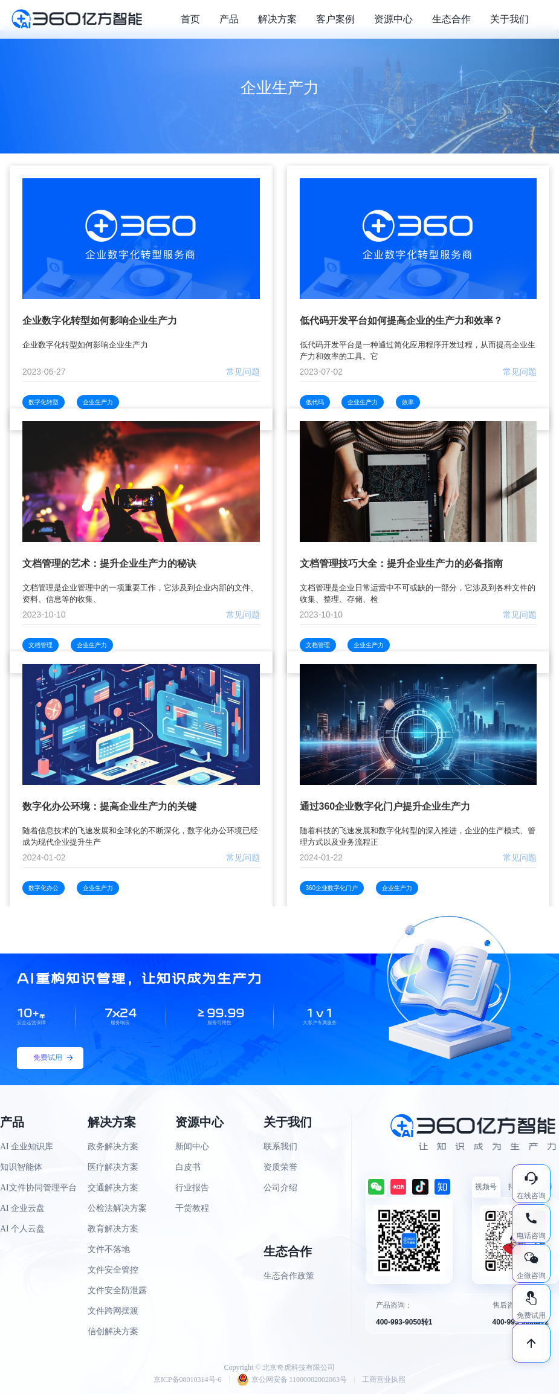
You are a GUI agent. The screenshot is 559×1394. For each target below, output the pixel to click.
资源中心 (393, 19)
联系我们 (280, 1146)
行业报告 (192, 1187)
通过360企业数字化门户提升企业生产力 (385, 806)
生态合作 (451, 19)
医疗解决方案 (113, 1167)
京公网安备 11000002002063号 (292, 1379)
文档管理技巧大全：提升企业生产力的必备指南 (401, 563)
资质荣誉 (280, 1167)
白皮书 (188, 1167)
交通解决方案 (113, 1187)
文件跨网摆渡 (113, 1310)
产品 (229, 19)
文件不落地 (109, 1249)
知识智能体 (21, 1167)
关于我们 (509, 19)
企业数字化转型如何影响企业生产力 (99, 320)
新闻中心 (192, 1146)
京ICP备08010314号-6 (187, 1379)
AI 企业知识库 (26, 1146)
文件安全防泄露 (117, 1290)
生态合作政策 (288, 1275)
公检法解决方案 (117, 1208)
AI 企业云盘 (22, 1208)
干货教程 (192, 1208)
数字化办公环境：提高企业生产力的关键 (109, 806)
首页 (190, 19)
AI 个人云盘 (22, 1228)
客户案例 (335, 19)
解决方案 (277, 19)
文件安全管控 (113, 1269)
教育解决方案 (113, 1228)
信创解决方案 (113, 1331)
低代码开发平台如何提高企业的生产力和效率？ (401, 320)
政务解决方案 (113, 1146)
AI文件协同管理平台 (38, 1187)
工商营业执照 (384, 1379)
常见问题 (243, 371)
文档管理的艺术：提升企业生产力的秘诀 (109, 563)
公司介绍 (280, 1187)
